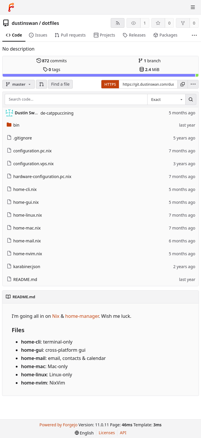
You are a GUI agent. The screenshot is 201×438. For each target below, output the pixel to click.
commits (52, 60)
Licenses (107, 432)
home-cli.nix (22, 189)
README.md (22, 279)
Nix (56, 316)
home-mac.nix (24, 228)
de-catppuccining (57, 113)
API (123, 432)
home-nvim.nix (24, 253)
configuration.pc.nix (29, 151)
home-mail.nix (24, 241)
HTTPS (110, 84)
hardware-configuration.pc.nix (39, 176)
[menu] (193, 84)
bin (13, 125)
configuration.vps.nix (30, 163)
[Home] (11, 7)
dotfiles (50, 23)
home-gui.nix (23, 202)
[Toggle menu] (193, 7)
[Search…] (190, 99)
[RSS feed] (117, 23)
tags (51, 69)
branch (149, 60)
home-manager (81, 316)
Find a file (60, 84)
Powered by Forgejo (58, 424)
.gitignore (19, 138)
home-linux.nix (24, 215)
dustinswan (25, 23)
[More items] (194, 35)
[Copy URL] (182, 84)
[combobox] (166, 99)
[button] (41, 84)
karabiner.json (23, 266)
